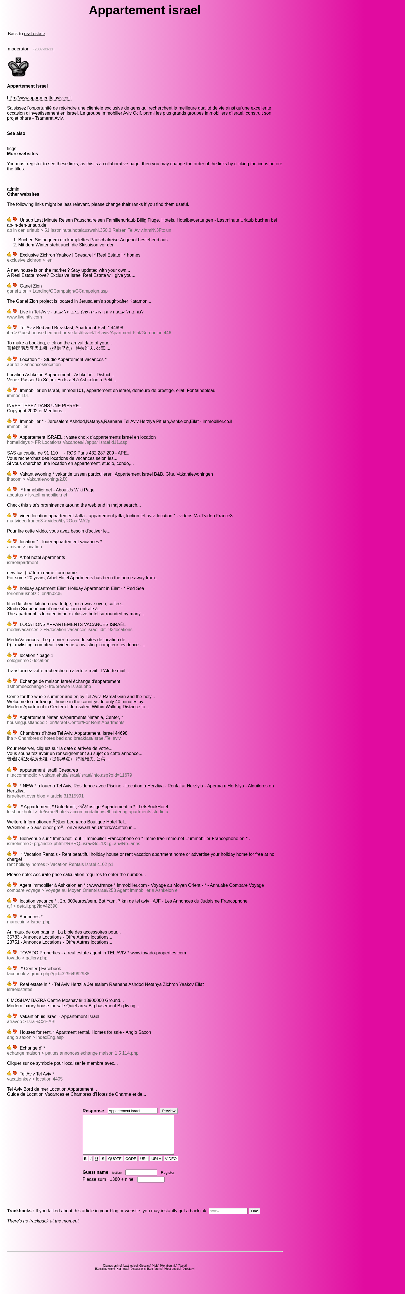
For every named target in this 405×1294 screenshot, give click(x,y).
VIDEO (171, 1166)
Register (167, 1180)
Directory (188, 1276)
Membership (168, 1273)
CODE (130, 1166)
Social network (105, 1276)
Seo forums (155, 1276)
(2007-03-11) (44, 49)
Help (156, 1273)
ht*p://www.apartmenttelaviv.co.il (39, 97)
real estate (34, 33)
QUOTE (115, 1166)
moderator (18, 48)
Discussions (137, 1276)
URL (144, 1166)
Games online (112, 1273)
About (182, 1273)
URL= (156, 1166)
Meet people (172, 1276)
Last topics (130, 1273)
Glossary (144, 1273)
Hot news (122, 1276)
